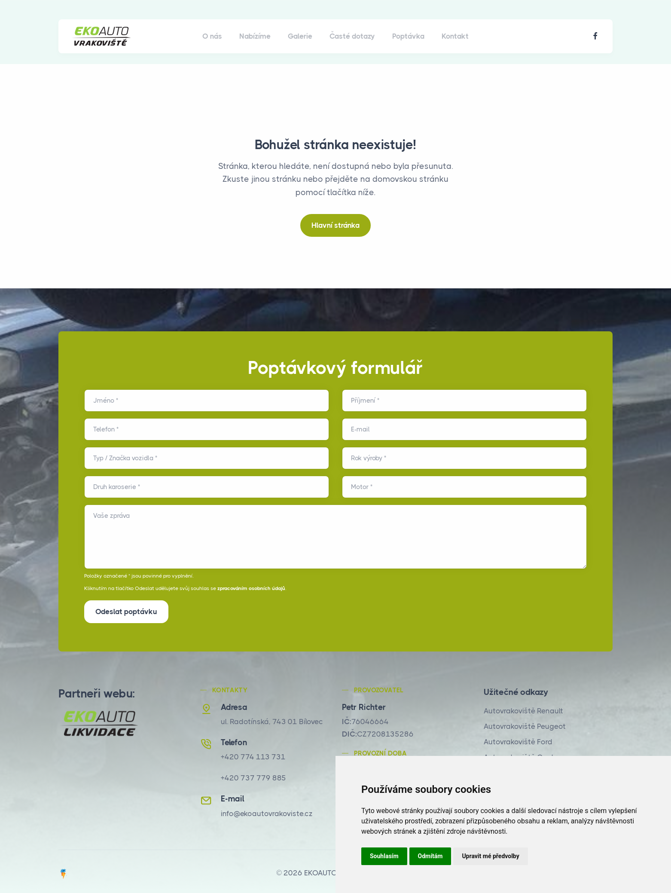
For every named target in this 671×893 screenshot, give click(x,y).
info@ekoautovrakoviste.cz (267, 810)
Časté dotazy (352, 36)
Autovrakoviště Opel (518, 754)
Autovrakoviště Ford (518, 739)
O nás (212, 36)
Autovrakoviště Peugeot (525, 723)
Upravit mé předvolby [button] (490, 856)
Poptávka (408, 36)
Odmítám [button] (430, 856)
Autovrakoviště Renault (523, 708)
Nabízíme (255, 36)
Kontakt (455, 36)
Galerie (300, 36)
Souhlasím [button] (384, 856)
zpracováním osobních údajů (251, 588)
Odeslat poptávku (126, 611)
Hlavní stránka (335, 225)
